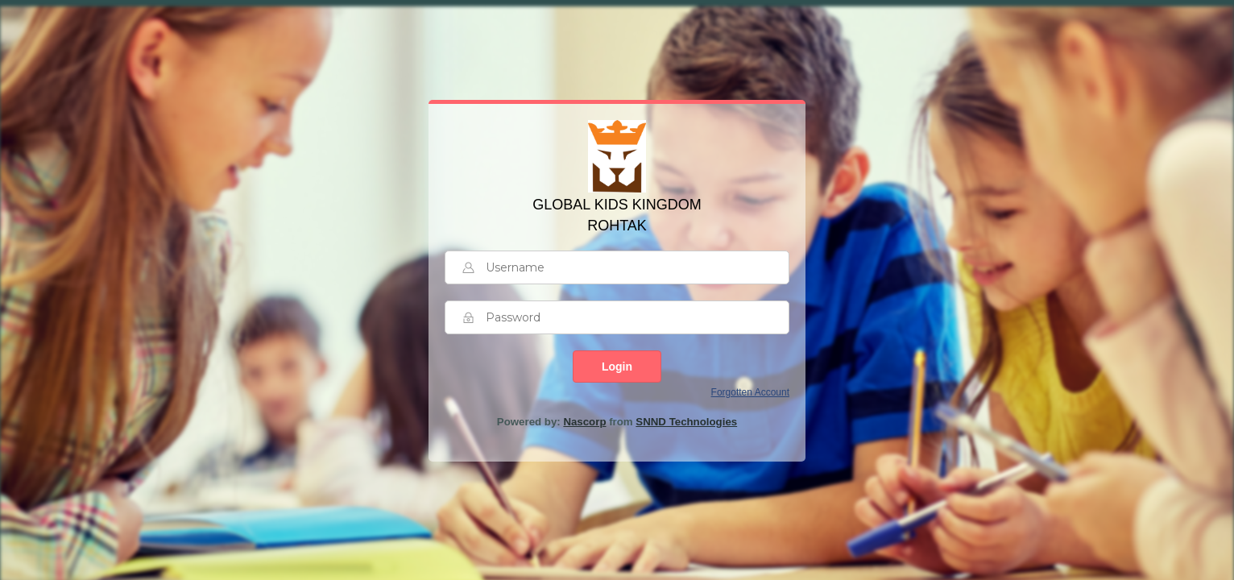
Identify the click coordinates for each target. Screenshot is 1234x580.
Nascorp (584, 422)
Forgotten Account (750, 392)
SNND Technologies (686, 422)
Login (617, 366)
